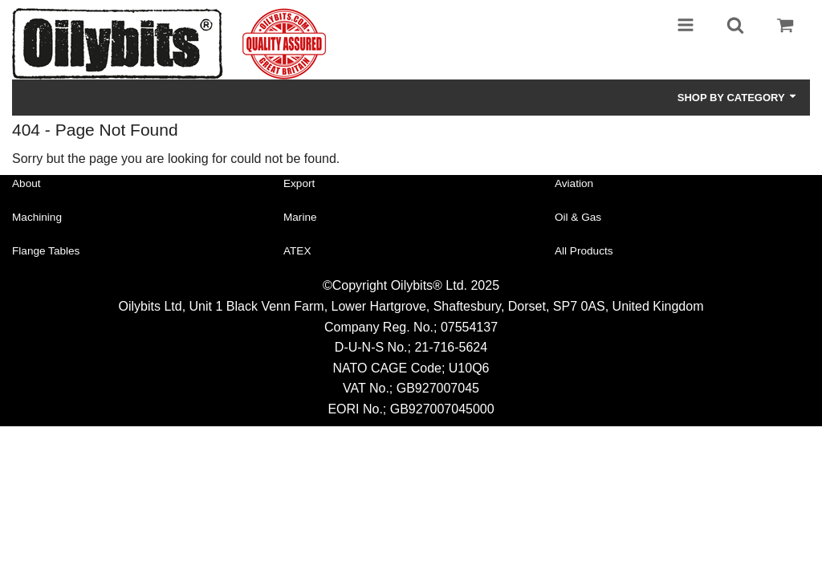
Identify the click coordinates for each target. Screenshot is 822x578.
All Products (584, 251)
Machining (37, 217)
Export (299, 183)
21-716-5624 (450, 347)
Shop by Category (738, 97)
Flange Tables (45, 251)
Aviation (574, 183)
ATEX (297, 251)
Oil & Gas (578, 217)
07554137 (469, 327)
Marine (300, 217)
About (26, 183)
